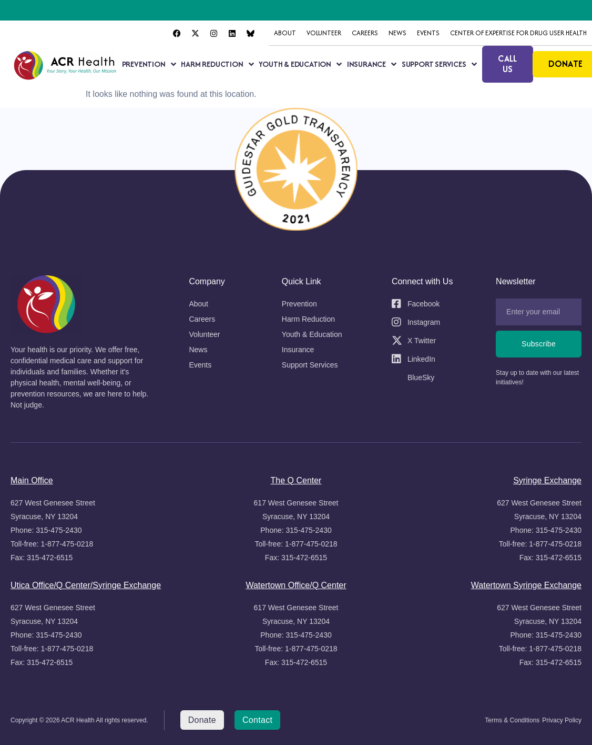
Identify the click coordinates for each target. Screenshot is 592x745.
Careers (365, 33)
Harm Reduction (217, 64)
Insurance (371, 64)
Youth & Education (300, 64)
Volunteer (324, 33)
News (397, 33)
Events (428, 33)
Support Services (439, 64)
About (285, 33)
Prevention (149, 64)
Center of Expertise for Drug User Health (518, 33)
